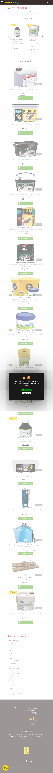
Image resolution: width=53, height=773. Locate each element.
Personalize (26, 393)
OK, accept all (26, 390)
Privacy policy (26, 396)
